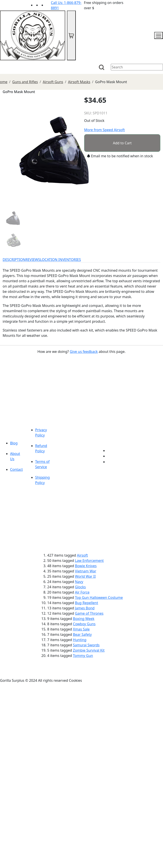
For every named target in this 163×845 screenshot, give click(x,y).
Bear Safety (82, 634)
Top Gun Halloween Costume (99, 597)
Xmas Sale (81, 629)
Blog (14, 443)
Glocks (80, 587)
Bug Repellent (86, 602)
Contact (16, 469)
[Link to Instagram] (48, 5)
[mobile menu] (158, 35)
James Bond (84, 608)
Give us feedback (84, 351)
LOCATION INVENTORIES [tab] (60, 259)
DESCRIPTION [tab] (14, 259)
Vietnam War (85, 571)
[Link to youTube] (110, 450)
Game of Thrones (89, 613)
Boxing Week (83, 618)
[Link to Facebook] (110, 456)
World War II (85, 576)
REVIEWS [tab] (33, 259)
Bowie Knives (85, 565)
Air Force (82, 592)
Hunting (79, 639)
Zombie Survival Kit (89, 650)
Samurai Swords (86, 645)
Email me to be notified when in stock (120, 156)
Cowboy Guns (84, 623)
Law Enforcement (89, 560)
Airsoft (82, 555)
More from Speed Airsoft (104, 129)
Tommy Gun (83, 655)
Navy (79, 581)
